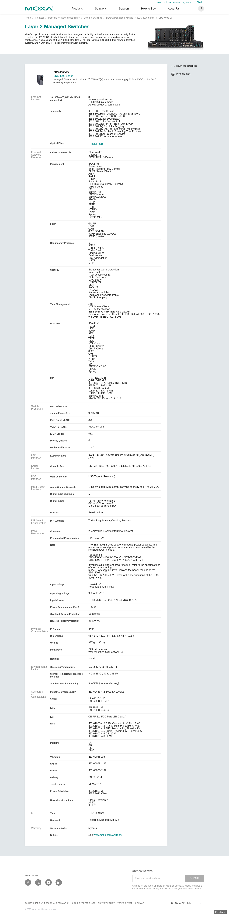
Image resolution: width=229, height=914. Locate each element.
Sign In (200, 2)
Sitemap (139, 903)
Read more (97, 144)
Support (124, 8)
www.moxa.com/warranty (108, 835)
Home (28, 17)
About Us (174, 8)
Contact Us (160, 2)
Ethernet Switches (93, 17)
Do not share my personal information (47, 903)
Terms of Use (125, 903)
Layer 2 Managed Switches (119, 17)
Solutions (101, 8)
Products (39, 17)
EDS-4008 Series (145, 17)
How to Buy (148, 8)
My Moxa (187, 2)
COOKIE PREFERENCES (83, 903)
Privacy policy (106, 903)
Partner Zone (174, 2)
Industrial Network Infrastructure (64, 17)
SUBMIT (194, 878)
